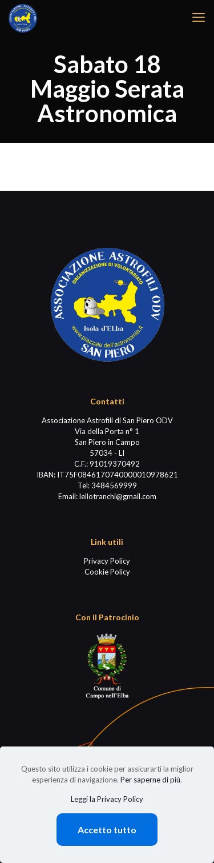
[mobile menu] (198, 17)
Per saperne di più (150, 779)
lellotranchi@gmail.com (117, 496)
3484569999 (114, 485)
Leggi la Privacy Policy (107, 799)
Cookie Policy (107, 571)
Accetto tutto (107, 829)
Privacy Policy (107, 560)
